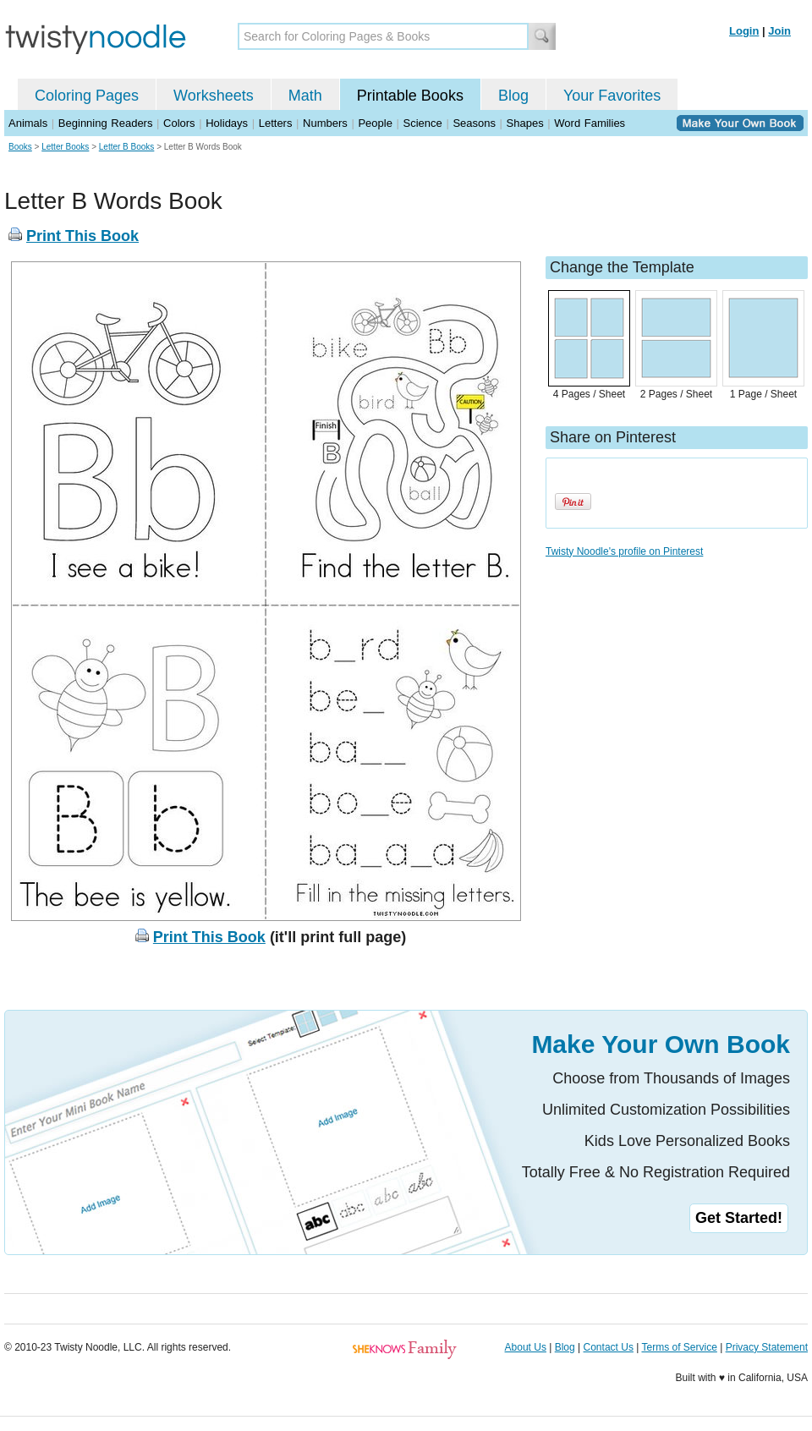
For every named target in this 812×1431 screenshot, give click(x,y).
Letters (276, 123)
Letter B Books (127, 146)
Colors (179, 123)
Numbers (325, 123)
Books (20, 146)
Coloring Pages (87, 95)
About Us (525, 1347)
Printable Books (410, 95)
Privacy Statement (767, 1347)
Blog (513, 95)
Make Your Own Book (660, 1044)
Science (422, 123)
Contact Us (609, 1347)
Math (305, 95)
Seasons (474, 123)
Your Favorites (612, 95)
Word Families (589, 123)
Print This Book (82, 236)
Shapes (525, 123)
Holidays (227, 123)
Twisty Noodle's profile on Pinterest (624, 551)
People (375, 123)
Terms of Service (678, 1347)
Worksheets (213, 95)
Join (779, 31)
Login (744, 31)
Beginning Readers (105, 123)
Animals (27, 123)
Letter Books (65, 146)
